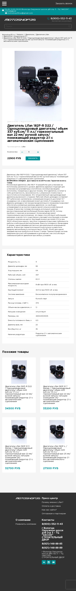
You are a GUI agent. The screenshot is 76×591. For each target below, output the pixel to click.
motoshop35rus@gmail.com (20, 13)
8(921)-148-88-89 (52, 548)
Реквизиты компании (26, 524)
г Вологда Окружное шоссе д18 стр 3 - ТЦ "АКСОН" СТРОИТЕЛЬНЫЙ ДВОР (52, 534)
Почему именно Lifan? (52, 502)
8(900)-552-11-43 (59, 19)
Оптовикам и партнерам (54, 513)
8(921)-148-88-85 (52, 544)
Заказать (33, 158)
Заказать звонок (63, 3)
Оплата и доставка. (51, 506)
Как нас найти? (49, 510)
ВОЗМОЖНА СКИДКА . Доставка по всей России (28, 181)
